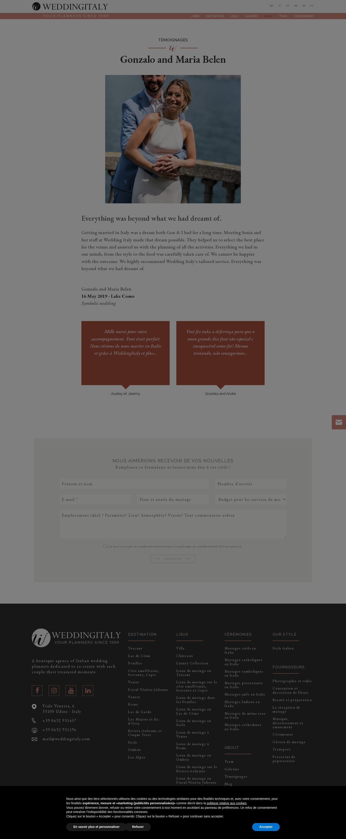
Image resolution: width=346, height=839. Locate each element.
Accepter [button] (266, 827)
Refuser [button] (138, 827)
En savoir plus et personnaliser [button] (96, 827)
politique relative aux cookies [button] (227, 803)
